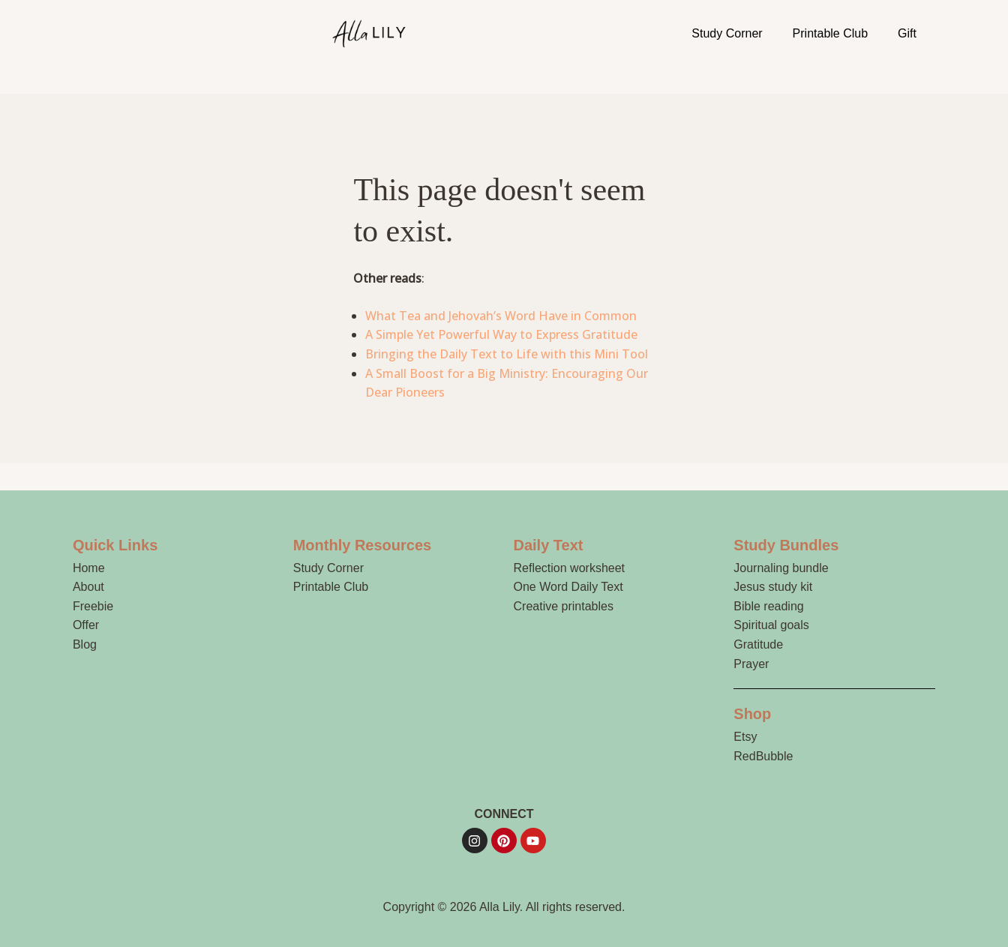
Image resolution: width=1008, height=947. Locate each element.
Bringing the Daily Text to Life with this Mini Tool (506, 354)
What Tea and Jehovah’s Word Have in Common (501, 315)
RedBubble (763, 756)
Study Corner (727, 33)
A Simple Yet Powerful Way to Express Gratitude (501, 334)
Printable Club (830, 33)
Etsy (745, 736)
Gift (907, 33)
